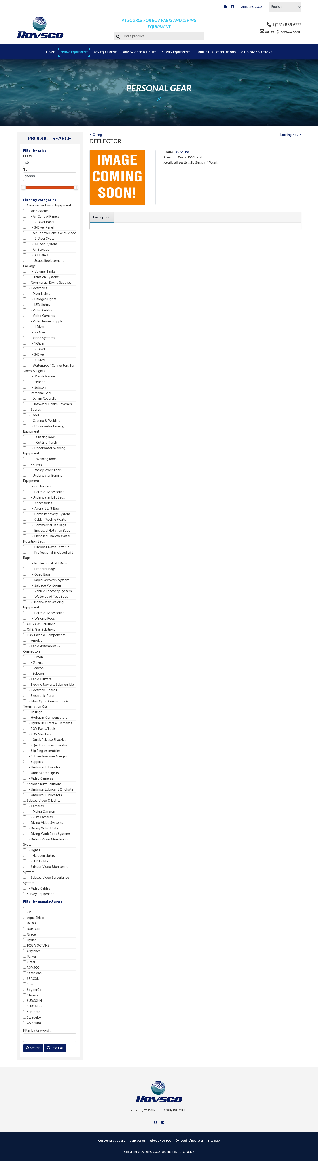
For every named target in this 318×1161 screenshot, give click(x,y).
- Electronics (35, 288)
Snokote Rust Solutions (42, 784)
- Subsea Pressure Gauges (45, 756)
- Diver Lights (36, 294)
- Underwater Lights (41, 773)
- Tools (31, 415)
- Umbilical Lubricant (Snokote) (48, 789)
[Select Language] (285, 7)
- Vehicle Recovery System (47, 591)
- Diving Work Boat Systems (47, 834)
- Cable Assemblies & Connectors (41, 649)
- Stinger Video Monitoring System (45, 869)
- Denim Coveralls (39, 398)
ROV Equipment (105, 52)
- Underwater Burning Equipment (43, 429)
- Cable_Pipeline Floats (44, 519)
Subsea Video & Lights (139, 52)
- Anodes (32, 640)
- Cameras (33, 806)
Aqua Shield (33, 918)
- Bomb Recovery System (46, 514)
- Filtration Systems (41, 277)
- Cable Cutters (37, 679)
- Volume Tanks (39, 271)
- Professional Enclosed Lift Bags (48, 555)
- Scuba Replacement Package (43, 263)
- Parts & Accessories (43, 492)
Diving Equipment (74, 52)
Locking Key (289, 135)
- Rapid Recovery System (46, 580)
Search (33, 1048)
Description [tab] (101, 217)
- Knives (32, 464)
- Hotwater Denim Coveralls (47, 404)
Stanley (30, 995)
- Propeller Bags (39, 569)
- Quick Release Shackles (44, 740)
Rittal (29, 962)
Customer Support (111, 1140)
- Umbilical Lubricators (42, 767)
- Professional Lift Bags (45, 563)
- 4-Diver (34, 360)
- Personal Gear (37, 393)
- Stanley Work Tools (42, 470)
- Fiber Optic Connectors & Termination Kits (46, 704)
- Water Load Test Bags (45, 596)
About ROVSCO (251, 7)
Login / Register (189, 1140)
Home (50, 52)
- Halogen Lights (40, 299)
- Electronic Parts (39, 696)
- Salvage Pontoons (42, 585)
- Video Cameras (39, 316)
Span (28, 984)
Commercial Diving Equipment (47, 205)
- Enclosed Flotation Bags (46, 530)
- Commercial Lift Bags (44, 525)
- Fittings (32, 712)
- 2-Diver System (40, 238)
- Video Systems (39, 338)
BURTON (31, 929)
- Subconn (35, 387)
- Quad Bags (37, 574)
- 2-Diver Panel (38, 222)
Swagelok (32, 1017)
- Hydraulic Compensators (45, 717)
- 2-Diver (34, 332)
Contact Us (137, 1140)
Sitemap (214, 1140)
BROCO (30, 923)
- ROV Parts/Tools (39, 729)
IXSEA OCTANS (36, 945)
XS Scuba (32, 1023)
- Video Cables (37, 310)
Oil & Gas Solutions (256, 52)
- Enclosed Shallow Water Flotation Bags (46, 539)
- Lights (31, 850)
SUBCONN (32, 1001)
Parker (29, 956)
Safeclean (32, 973)
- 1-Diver (33, 327)
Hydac (29, 940)
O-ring (97, 135)
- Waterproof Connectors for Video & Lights (48, 368)
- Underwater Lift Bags (44, 497)
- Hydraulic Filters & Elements (47, 723)
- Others (33, 662)
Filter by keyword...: (37, 1030)
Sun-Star (31, 1012)
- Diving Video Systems (43, 823)
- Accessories (37, 503)
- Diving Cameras (39, 811)
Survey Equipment (176, 52)
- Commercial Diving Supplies (47, 282)
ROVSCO (31, 967)
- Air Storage (36, 249)
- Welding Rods (40, 459)
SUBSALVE (32, 1006)
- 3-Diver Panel (38, 227)
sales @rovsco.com (283, 31)
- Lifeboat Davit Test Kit (46, 547)
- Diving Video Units (40, 828)
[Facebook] (225, 7)
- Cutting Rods (39, 437)
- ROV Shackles (37, 734)
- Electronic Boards (40, 690)
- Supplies (33, 762)
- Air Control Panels (41, 216)
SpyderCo (32, 990)
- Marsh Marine (39, 376)
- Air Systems (36, 211)
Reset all (55, 1048)
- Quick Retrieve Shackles (45, 745)
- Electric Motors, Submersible (48, 684)
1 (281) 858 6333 (286, 25)
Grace (29, 934)
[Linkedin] (232, 7)
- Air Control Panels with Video (49, 233)
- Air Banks (35, 255)
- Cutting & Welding (41, 421)
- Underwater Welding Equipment (44, 451)
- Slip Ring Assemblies (42, 751)
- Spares (32, 409)
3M (27, 912)
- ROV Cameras (38, 817)
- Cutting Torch (40, 442)
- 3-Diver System (40, 244)
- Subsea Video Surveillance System (46, 880)
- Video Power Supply (43, 321)
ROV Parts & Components (44, 635)
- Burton (33, 657)
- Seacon (34, 382)
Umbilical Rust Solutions (215, 52)
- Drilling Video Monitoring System (45, 842)
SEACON (31, 979)
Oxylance (32, 951)
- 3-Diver (34, 354)
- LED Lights (36, 305)
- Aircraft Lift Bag (41, 508)
